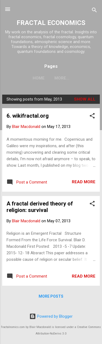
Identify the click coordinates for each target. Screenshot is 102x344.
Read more (83, 181)
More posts (51, 296)
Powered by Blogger (51, 316)
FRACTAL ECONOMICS (51, 23)
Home (39, 78)
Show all (84, 99)
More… (61, 78)
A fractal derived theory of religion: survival (40, 206)
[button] (92, 116)
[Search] (94, 11)
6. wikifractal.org (28, 115)
